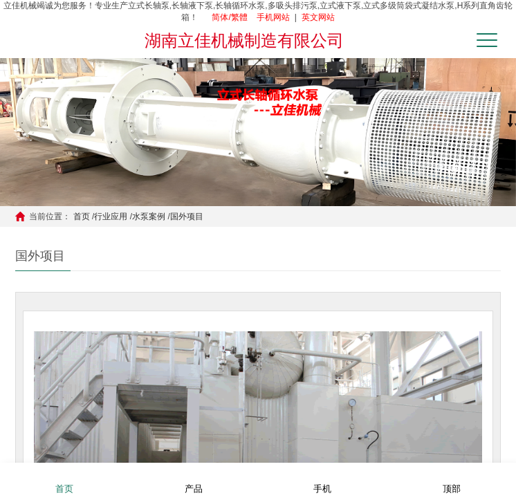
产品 (194, 479)
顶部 (452, 479)
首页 (81, 216)
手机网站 (273, 17)
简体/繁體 (229, 17)
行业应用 (110, 216)
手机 (322, 479)
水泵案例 (148, 216)
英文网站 (318, 17)
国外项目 (186, 216)
